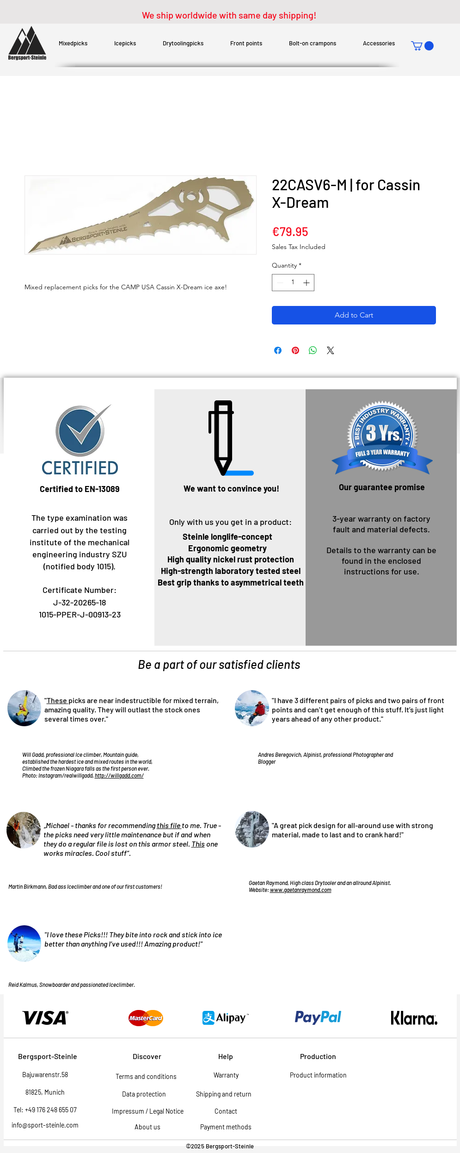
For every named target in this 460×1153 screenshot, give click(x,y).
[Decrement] (279, 282)
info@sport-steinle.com (45, 1125)
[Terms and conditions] (146, 1077)
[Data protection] (144, 1094)
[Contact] (226, 1111)
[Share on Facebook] (277, 350)
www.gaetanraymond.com (300, 889)
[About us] (147, 1127)
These (57, 700)
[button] (422, 45)
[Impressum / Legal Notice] (147, 1111)
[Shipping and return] (224, 1094)
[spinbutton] (293, 282)
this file (169, 825)
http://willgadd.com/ (119, 775)
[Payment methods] (226, 1127)
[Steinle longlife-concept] (227, 537)
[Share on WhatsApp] (313, 350)
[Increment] (307, 282)
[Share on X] (330, 350)
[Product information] (318, 1075)
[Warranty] (226, 1075)
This (198, 843)
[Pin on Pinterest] (295, 350)
